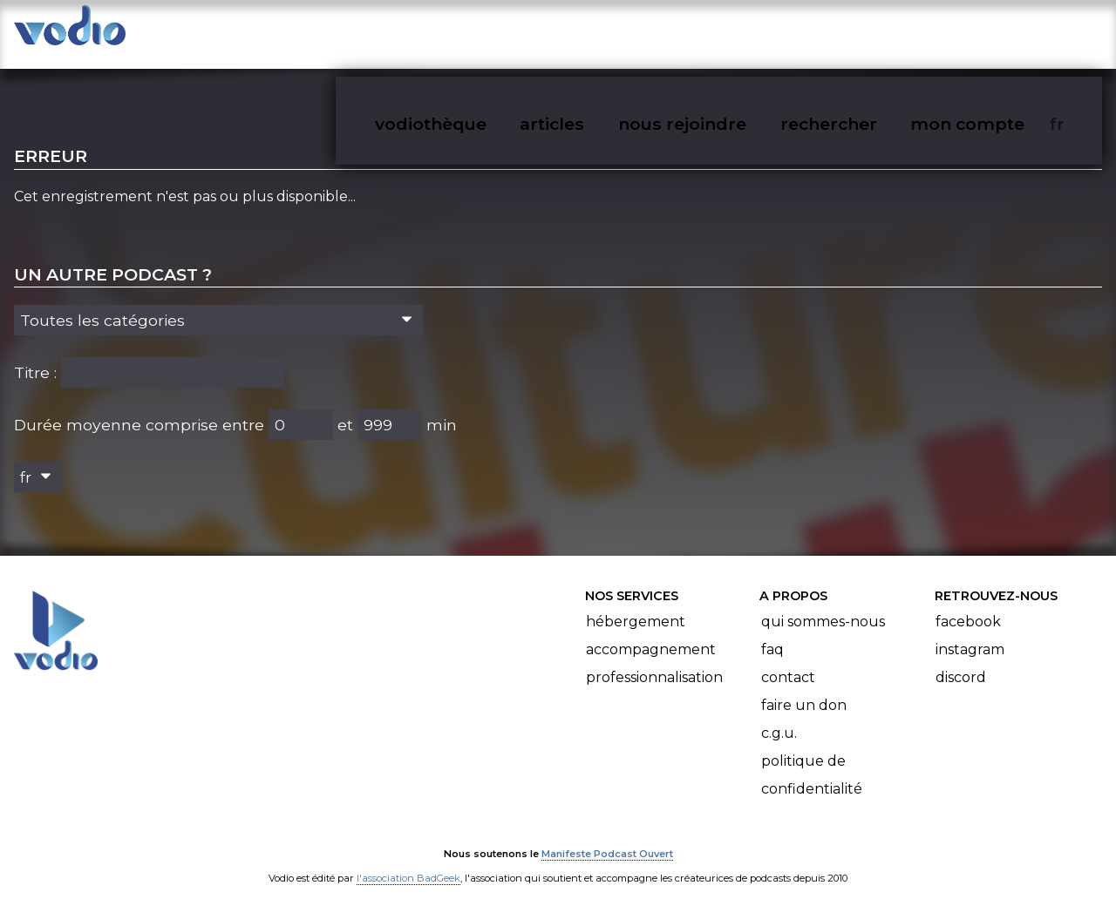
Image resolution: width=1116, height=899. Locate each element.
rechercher (860, 31)
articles (591, 31)
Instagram (970, 633)
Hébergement (635, 605)
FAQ (772, 633)
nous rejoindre (718, 31)
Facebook (968, 605)
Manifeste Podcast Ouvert (607, 836)
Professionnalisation (654, 660)
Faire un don (804, 688)
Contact (788, 660)
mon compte (996, 31)
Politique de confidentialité (811, 758)
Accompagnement (651, 633)
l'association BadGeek (408, 861)
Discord (961, 660)
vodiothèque (472, 31)
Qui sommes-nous (823, 605)
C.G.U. (779, 716)
